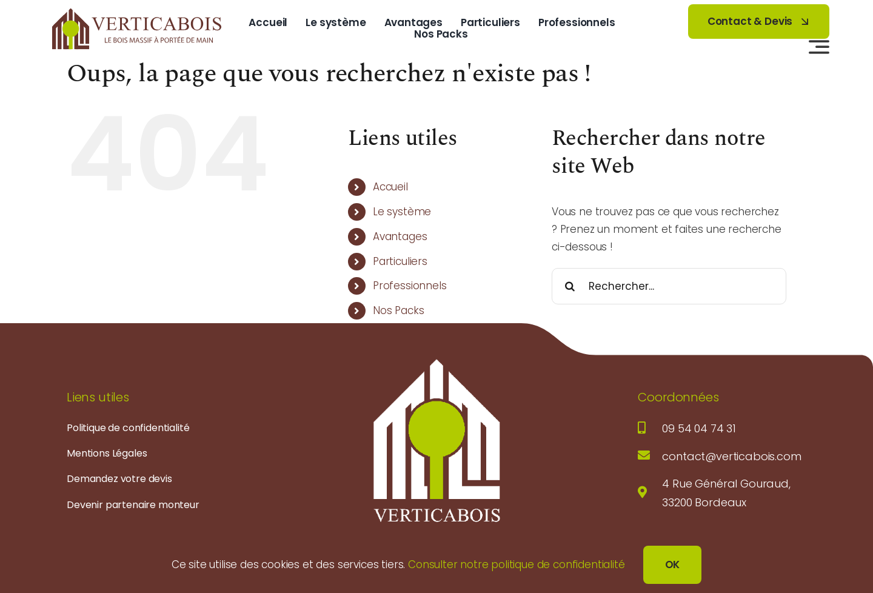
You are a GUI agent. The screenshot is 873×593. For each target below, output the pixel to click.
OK (672, 564)
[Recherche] (570, 286)
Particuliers (400, 261)
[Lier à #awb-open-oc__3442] (819, 46)
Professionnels (410, 285)
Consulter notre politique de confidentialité (516, 564)
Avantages (400, 236)
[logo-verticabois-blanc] (436, 361)
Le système (402, 211)
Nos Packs (398, 310)
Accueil (390, 186)
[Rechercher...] (669, 286)
